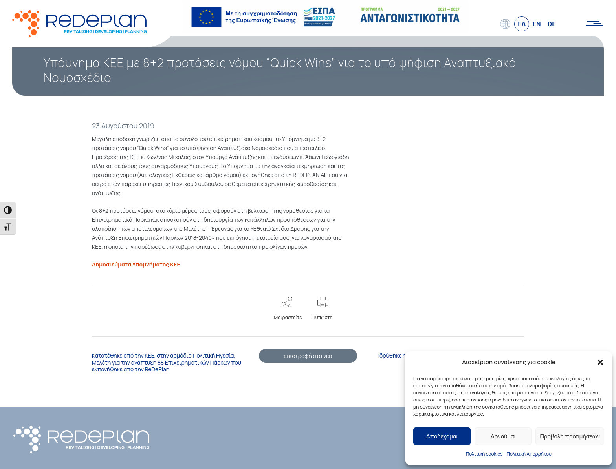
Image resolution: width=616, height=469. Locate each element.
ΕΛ (522, 24)
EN (537, 24)
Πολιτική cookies (484, 454)
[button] (600, 362)
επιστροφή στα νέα (308, 354)
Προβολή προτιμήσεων (570, 436)
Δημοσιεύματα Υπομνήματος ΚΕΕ (136, 262)
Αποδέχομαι (442, 436)
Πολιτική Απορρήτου (529, 454)
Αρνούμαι (503, 436)
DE (552, 24)
